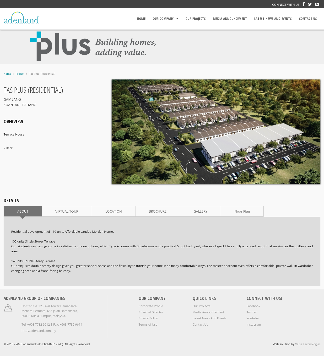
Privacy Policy (148, 318)
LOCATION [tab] (113, 211)
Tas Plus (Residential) (42, 73)
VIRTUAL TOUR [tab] (66, 211)
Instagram (254, 324)
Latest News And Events (273, 18)
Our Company (163, 18)
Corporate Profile (151, 306)
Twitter (252, 312)
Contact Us (308, 18)
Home (141, 18)
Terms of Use (148, 324)
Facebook (253, 306)
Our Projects (195, 18)
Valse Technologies (307, 344)
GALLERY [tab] (200, 211)
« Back (8, 148)
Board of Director (151, 312)
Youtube (253, 318)
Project (20, 73)
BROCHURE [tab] (158, 211)
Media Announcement (230, 18)
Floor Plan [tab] (242, 211)
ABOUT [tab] (22, 211)
